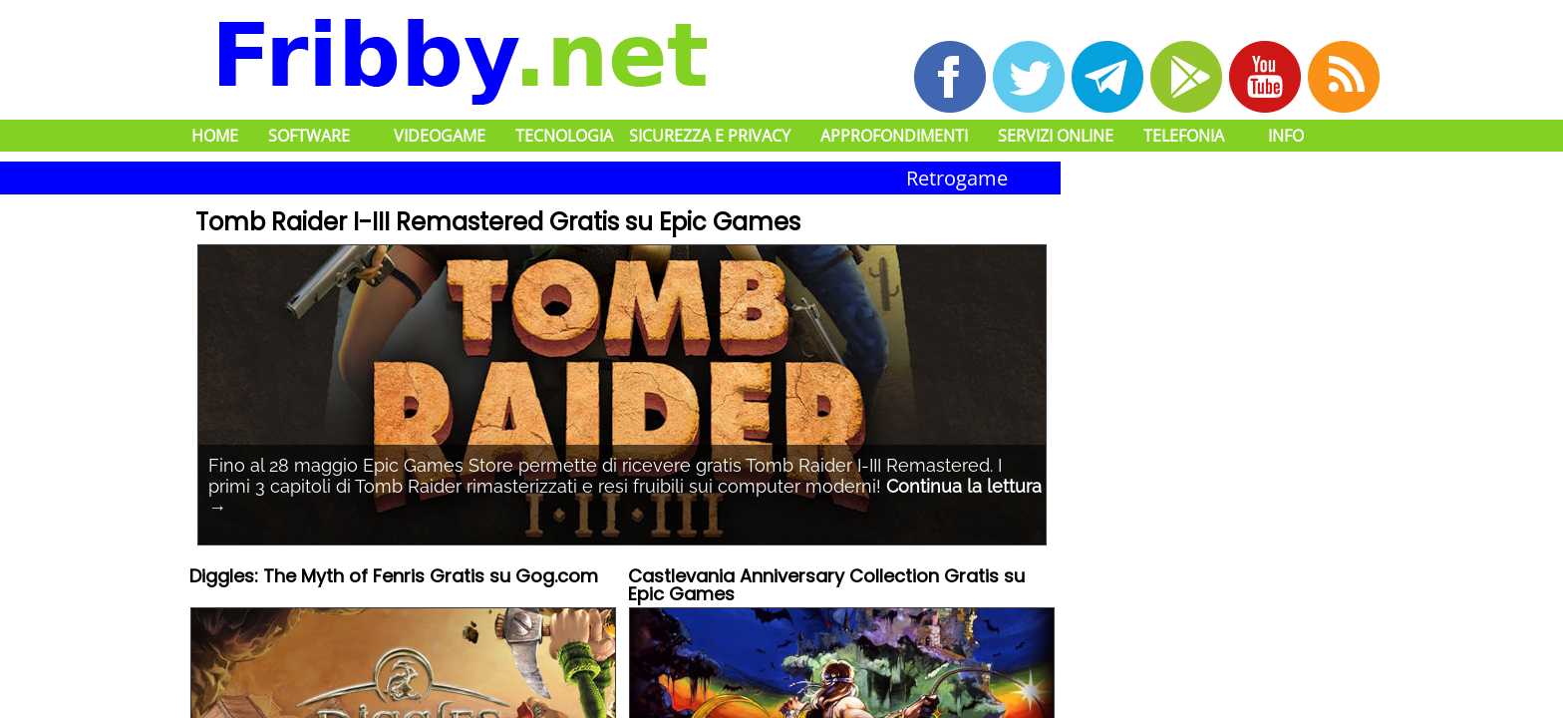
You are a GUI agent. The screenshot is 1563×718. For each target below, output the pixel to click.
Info (1286, 136)
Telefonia (1183, 136)
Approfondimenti (894, 136)
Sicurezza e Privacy (709, 136)
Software (309, 136)
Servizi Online (1055, 136)
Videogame (439, 136)
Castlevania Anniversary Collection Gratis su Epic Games (826, 586)
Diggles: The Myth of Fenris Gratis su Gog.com (393, 577)
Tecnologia (564, 136)
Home (214, 136)
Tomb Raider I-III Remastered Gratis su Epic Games (497, 221)
